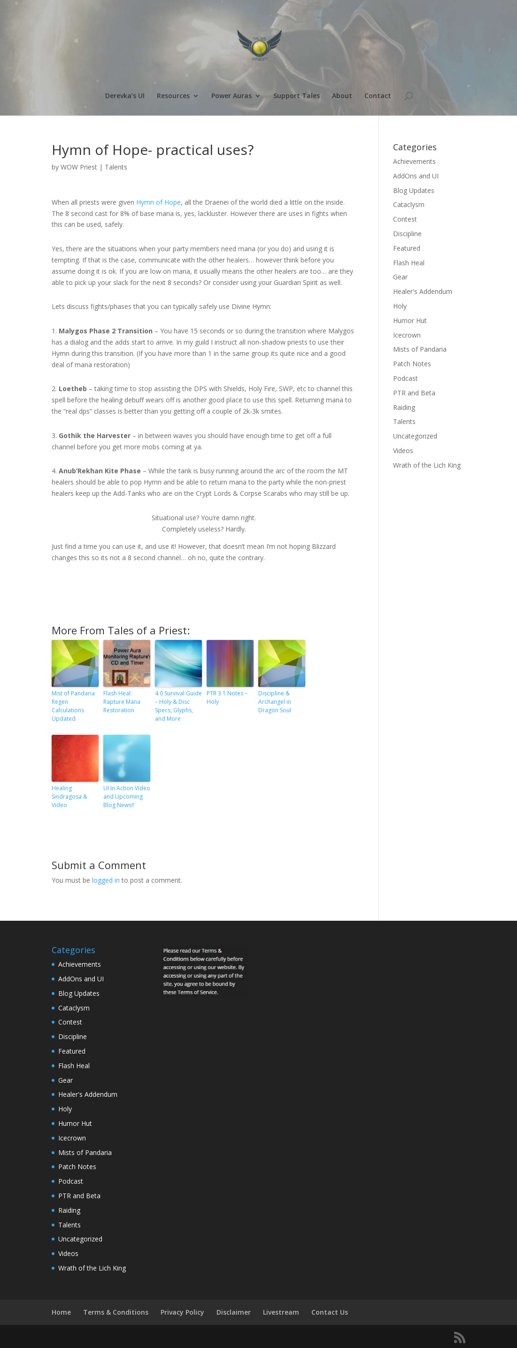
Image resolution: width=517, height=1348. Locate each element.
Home (61, 1312)
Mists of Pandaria (420, 349)
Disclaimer (233, 1312)
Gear (400, 276)
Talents (116, 166)
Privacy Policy (182, 1312)
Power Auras (231, 96)
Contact (377, 96)
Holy (400, 305)
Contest (405, 219)
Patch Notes (412, 363)
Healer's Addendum (422, 291)
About (342, 96)
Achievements (414, 161)
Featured (406, 248)
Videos (403, 450)
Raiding (404, 407)
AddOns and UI (416, 175)
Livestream (281, 1312)
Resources (173, 96)
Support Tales (296, 96)
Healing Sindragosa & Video (69, 796)
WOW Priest (79, 166)
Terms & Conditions (115, 1312)
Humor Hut (410, 320)
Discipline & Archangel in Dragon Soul (274, 701)
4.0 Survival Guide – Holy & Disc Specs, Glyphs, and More (178, 706)
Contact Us (329, 1312)
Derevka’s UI (125, 96)
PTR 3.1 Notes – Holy (227, 697)
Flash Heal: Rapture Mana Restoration (121, 701)
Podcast (405, 378)
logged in (106, 880)
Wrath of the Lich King (427, 465)
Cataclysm (408, 204)
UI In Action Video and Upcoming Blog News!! (126, 796)
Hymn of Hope (158, 202)
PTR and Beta (414, 392)
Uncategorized (415, 435)
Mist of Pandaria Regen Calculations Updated (73, 706)
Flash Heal (408, 262)
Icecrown (407, 335)
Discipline (407, 233)
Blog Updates (413, 190)
